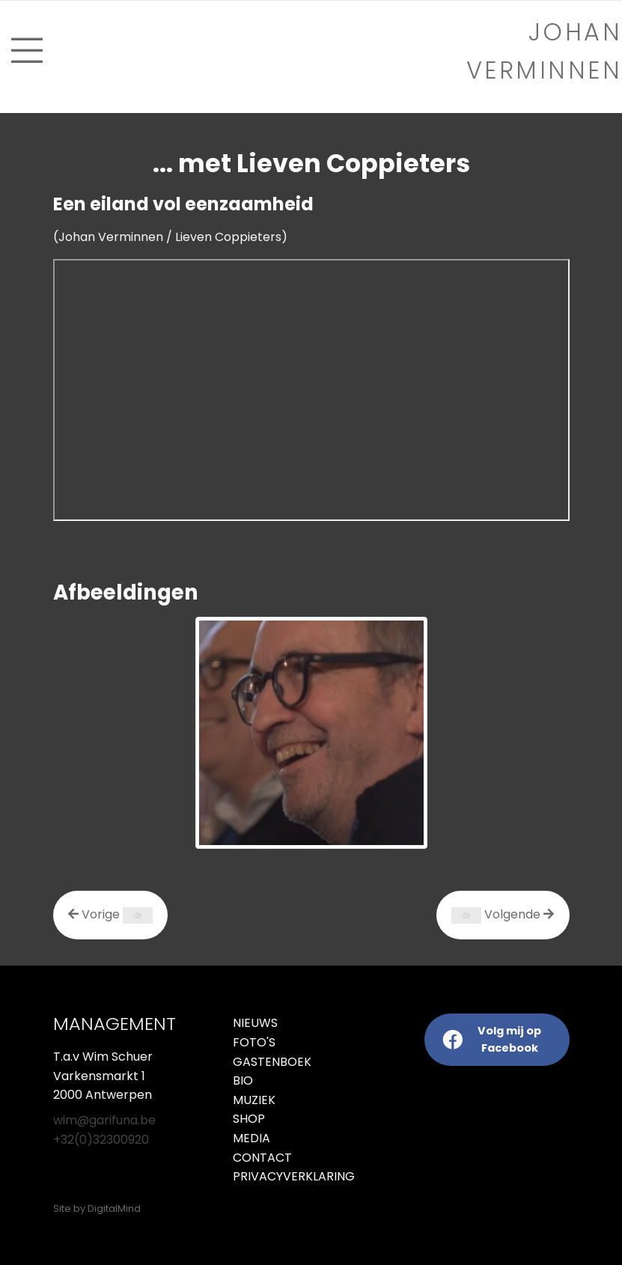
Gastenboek (272, 1061)
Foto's (254, 1042)
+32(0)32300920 (101, 1139)
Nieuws (255, 1022)
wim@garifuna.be (104, 1120)
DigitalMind (114, 1208)
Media (251, 1138)
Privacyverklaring (266, 1176)
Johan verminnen (544, 51)
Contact (262, 1157)
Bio (243, 1080)
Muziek (254, 1100)
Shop (249, 1118)
